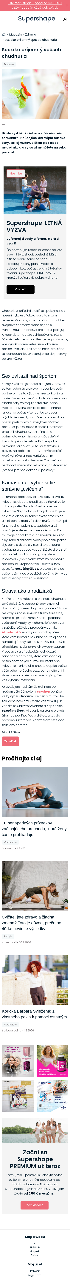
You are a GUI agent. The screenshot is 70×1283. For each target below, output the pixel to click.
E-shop (35, 1255)
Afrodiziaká (11, 632)
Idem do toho (34, 1205)
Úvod (35, 1243)
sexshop (43, 691)
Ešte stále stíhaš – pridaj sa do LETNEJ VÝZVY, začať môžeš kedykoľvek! (35, 5)
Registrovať (35, 1275)
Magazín (35, 1251)
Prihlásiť (65, 19)
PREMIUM (35, 1247)
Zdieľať (10, 741)
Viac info (20, 289)
